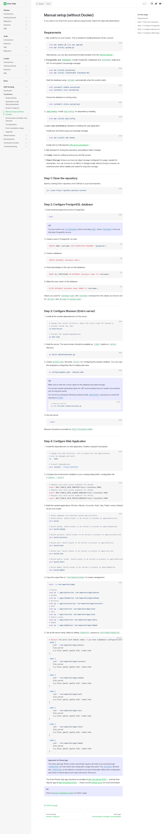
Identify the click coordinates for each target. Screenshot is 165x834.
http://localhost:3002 (68, 782)
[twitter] (156, 4)
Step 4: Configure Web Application (149, 33)
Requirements (143, 18)
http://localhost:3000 (97, 779)
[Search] (43, 3)
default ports (96, 782)
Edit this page (51, 805)
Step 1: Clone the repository (148, 22)
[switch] (144, 3)
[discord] (160, 4)
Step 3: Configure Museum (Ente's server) (149, 29)
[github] (152, 4)
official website (106, 55)
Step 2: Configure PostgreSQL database (149, 26)
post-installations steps (63, 793)
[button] (16, 10)
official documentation (79, 145)
